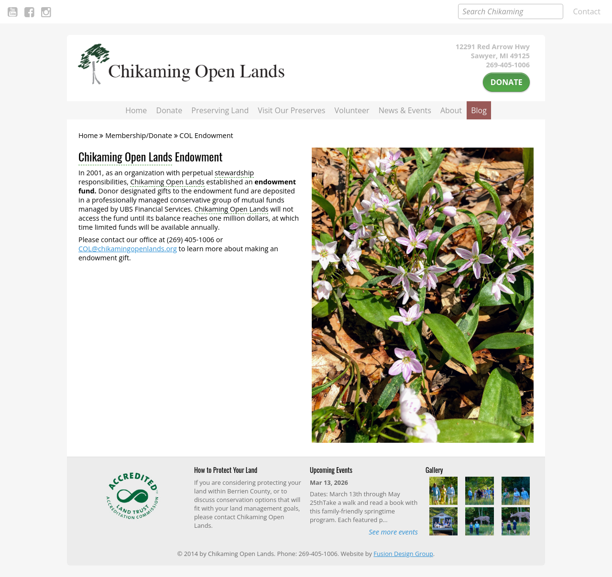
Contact (587, 11)
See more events (393, 531)
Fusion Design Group (403, 553)
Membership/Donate (138, 135)
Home (136, 110)
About (451, 110)
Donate (507, 82)
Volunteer (352, 110)
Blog (479, 110)
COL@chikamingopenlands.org (127, 248)
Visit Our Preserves (291, 110)
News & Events (405, 110)
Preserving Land (220, 110)
